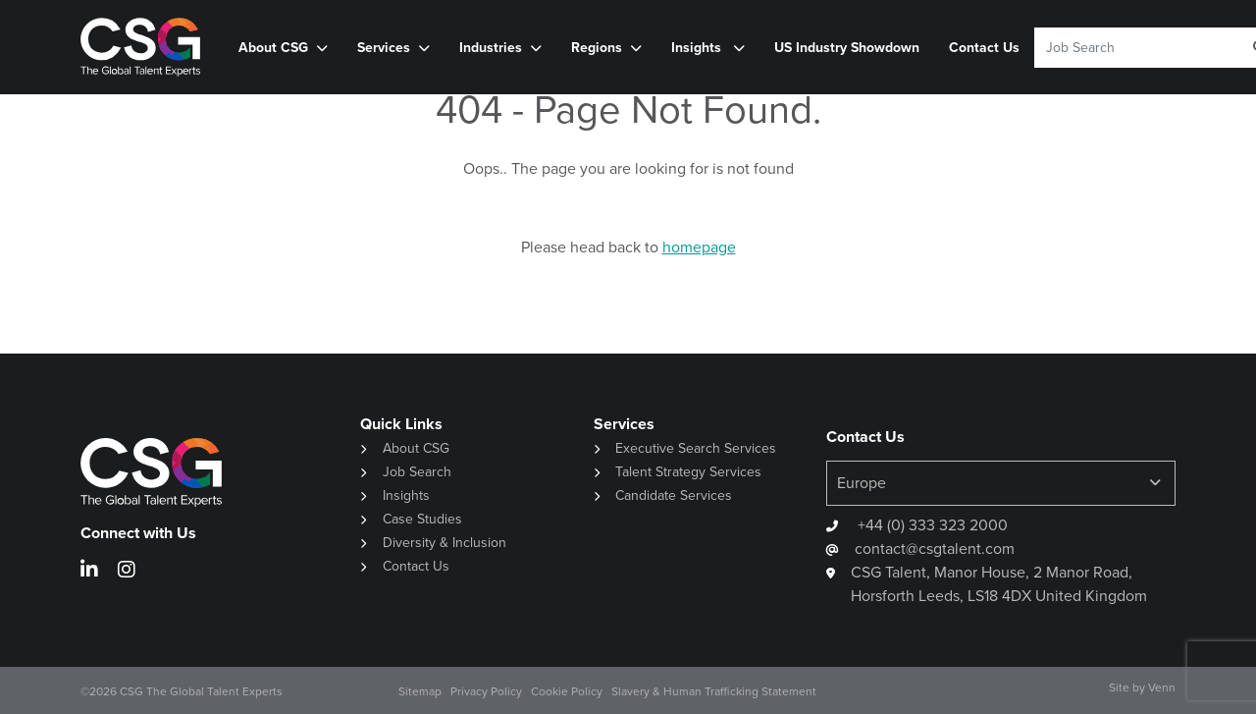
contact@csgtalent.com (935, 548)
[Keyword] (1131, 47)
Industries (490, 47)
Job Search (417, 472)
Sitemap (420, 691)
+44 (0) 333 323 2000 (931, 525)
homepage (699, 247)
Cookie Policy (566, 691)
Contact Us (984, 47)
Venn (1162, 687)
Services (383, 47)
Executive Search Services (695, 448)
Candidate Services (673, 495)
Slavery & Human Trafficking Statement (713, 691)
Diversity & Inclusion (444, 542)
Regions (596, 47)
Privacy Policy (486, 691)
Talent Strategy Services (688, 472)
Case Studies (422, 519)
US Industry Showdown (846, 47)
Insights (698, 47)
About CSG (273, 47)
